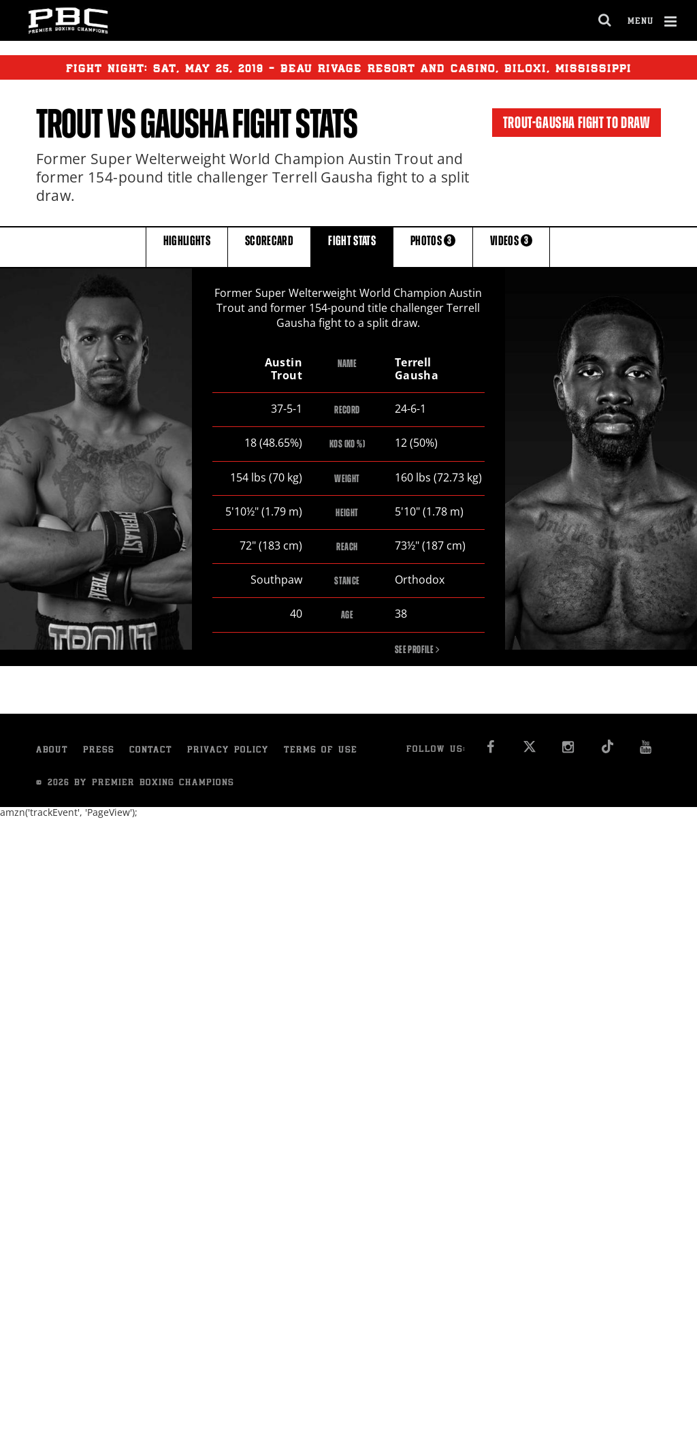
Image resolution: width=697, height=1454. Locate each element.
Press (98, 751)
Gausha (184, 124)
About (52, 751)
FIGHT (352, 246)
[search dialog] (605, 20)
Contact (150, 751)
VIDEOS (511, 246)
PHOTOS (432, 246)
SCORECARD (269, 246)
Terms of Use (320, 751)
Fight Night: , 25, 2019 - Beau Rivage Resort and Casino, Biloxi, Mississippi (349, 67)
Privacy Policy (228, 751)
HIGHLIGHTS (187, 246)
